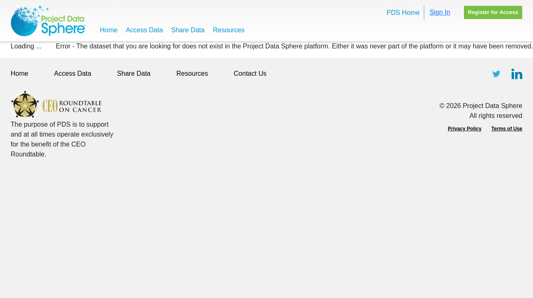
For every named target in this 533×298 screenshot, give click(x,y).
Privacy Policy (464, 129)
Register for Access (493, 12)
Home (109, 30)
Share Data (188, 30)
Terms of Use (506, 129)
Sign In (440, 12)
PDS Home (403, 12)
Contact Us (250, 73)
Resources (228, 30)
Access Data (144, 30)
